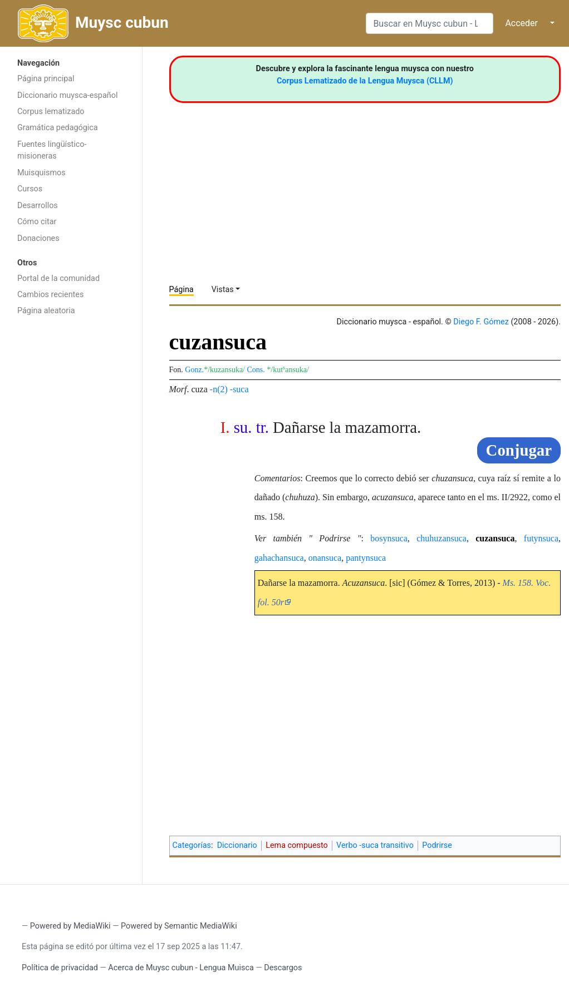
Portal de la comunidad (58, 278)
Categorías (192, 845)
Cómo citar (36, 221)
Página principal (46, 78)
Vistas (223, 289)
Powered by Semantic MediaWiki (179, 926)
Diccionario (237, 845)
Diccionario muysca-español (67, 95)
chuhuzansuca (441, 538)
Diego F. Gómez (481, 322)
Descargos (283, 968)
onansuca (325, 557)
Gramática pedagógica (57, 127)
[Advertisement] (71, 498)
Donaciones (38, 238)
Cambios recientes (50, 294)
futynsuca (541, 538)
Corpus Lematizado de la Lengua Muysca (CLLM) (365, 81)
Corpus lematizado (51, 111)
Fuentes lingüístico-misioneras (52, 150)
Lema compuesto (297, 845)
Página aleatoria (46, 310)
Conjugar (519, 450)
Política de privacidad (60, 968)
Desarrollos (37, 205)
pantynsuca (366, 557)
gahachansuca (279, 557)
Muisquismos (41, 172)
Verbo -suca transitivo (375, 845)
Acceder (521, 23)
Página (181, 289)
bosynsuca (389, 538)
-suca (239, 389)
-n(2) (219, 389)
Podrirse (437, 845)
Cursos (29, 189)
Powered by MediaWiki (70, 926)
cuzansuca (494, 538)
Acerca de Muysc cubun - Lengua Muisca (180, 968)
